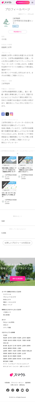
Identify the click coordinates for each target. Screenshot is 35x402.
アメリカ (19, 364)
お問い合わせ (14, 385)
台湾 (21, 366)
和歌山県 (29, 351)
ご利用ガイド (7, 312)
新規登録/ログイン (22, 2)
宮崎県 (28, 359)
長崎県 (14, 359)
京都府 (10, 351)
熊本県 (19, 359)
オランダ (5, 366)
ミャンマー (16, 366)
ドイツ (5, 364)
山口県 (24, 353)
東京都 (28, 340)
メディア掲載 (7, 327)
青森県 (5, 338)
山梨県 (24, 346)
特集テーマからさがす (9, 302)
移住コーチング (7, 305)
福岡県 (5, 359)
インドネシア (12, 364)
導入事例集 (6, 315)
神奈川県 (5, 343)
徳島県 (5, 356)
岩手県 (10, 338)
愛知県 (14, 348)
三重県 (19, 348)
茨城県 (5, 340)
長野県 (28, 346)
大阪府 (14, 351)
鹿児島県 (5, 361)
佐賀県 (10, 359)
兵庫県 (19, 351)
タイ (10, 366)
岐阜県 (5, 348)
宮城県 (14, 338)
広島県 (19, 353)
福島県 (28, 338)
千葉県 (24, 340)
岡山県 (14, 353)
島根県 (10, 353)
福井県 (19, 346)
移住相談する (17, 32)
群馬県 (14, 340)
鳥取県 (5, 353)
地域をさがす (7, 299)
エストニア (25, 364)
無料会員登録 (18, 278)
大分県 (24, 359)
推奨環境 (27, 383)
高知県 (19, 356)
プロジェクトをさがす (9, 297)
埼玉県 (19, 340)
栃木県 (10, 340)
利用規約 (7, 383)
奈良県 (24, 351)
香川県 (10, 356)
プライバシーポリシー (17, 383)
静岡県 (10, 348)
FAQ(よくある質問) (8, 322)
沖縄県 (11, 361)
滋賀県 (5, 351)
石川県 (14, 346)
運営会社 (22, 385)
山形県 (24, 338)
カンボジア (26, 366)
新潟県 (5, 346)
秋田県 (19, 338)
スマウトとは (7, 294)
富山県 (10, 346)
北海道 (5, 335)
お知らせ (5, 325)
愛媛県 (14, 356)
